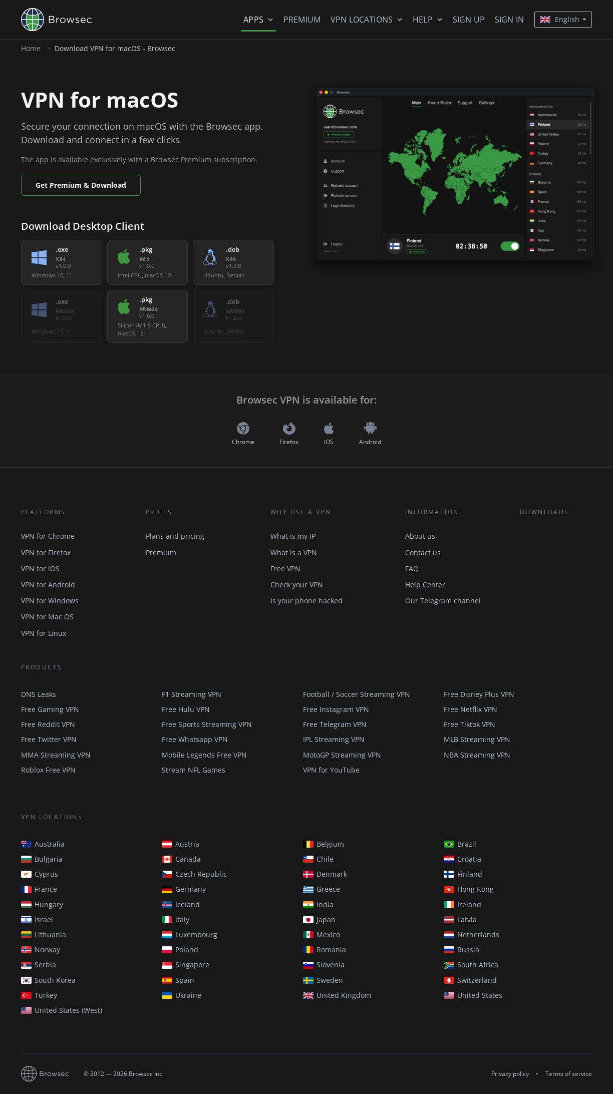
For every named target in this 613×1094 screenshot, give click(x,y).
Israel (37, 919)
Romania (324, 949)
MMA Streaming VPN (56, 755)
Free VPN (285, 568)
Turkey (39, 995)
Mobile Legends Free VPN (204, 755)
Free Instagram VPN (336, 709)
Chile (318, 859)
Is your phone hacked (306, 600)
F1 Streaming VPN (191, 694)
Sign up (469, 19)
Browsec (65, 19)
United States (473, 995)
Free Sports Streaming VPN (207, 724)
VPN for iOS (40, 568)
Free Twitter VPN (49, 739)
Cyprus (39, 874)
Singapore (185, 964)
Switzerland (470, 980)
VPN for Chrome (48, 536)
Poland (180, 949)
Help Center (425, 584)
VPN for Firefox (46, 552)
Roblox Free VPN (48, 770)
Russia (461, 949)
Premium (302, 19)
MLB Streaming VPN (477, 739)
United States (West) (61, 1010)
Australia (43, 844)
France (39, 889)
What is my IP (293, 536)
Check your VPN (296, 584)
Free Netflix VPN (470, 709)
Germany (184, 889)
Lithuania (43, 934)
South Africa (471, 964)
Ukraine (181, 995)
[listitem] (61, 262)
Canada (181, 859)
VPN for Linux (43, 633)
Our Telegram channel (443, 600)
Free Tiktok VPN (469, 724)
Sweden (323, 980)
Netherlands (471, 934)
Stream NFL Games (193, 770)
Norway (40, 949)
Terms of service (568, 1073)
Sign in (509, 19)
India (318, 904)
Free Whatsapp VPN (195, 739)
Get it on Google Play (556, 572)
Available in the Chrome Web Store (556, 544)
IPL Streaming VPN (334, 739)
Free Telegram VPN (335, 724)
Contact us (423, 552)
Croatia (462, 859)
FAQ (412, 568)
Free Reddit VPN (48, 724)
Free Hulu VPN (186, 709)
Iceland (181, 904)
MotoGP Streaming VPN (342, 755)
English (559, 19)
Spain (178, 980)
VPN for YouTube (331, 770)
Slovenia (324, 964)
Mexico (321, 934)
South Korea (48, 980)
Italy (175, 919)
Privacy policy (510, 1073)
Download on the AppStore (556, 600)
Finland (463, 874)
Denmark (325, 874)
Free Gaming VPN (50, 709)
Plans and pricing (175, 536)
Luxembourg (189, 934)
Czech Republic (194, 874)
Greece (321, 889)
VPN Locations (362, 19)
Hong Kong (469, 889)
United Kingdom (337, 995)
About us (420, 536)
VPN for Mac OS (47, 616)
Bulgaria (42, 859)
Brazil (460, 844)
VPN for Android (48, 584)
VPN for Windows (50, 600)
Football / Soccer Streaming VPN (356, 694)
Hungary (42, 904)
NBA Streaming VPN (477, 755)
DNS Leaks (38, 694)
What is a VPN (293, 552)
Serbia (38, 964)
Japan (319, 919)
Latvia (460, 919)
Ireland (462, 904)
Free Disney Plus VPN (479, 694)
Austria (180, 844)
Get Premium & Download (81, 185)
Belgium (323, 844)
